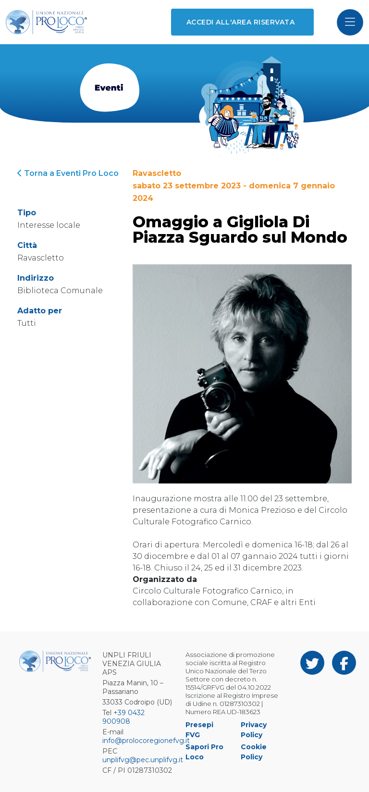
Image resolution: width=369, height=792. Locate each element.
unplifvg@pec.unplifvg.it (142, 759)
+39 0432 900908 (123, 717)
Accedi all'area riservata (240, 22)
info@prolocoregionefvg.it (146, 740)
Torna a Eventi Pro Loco (68, 173)
